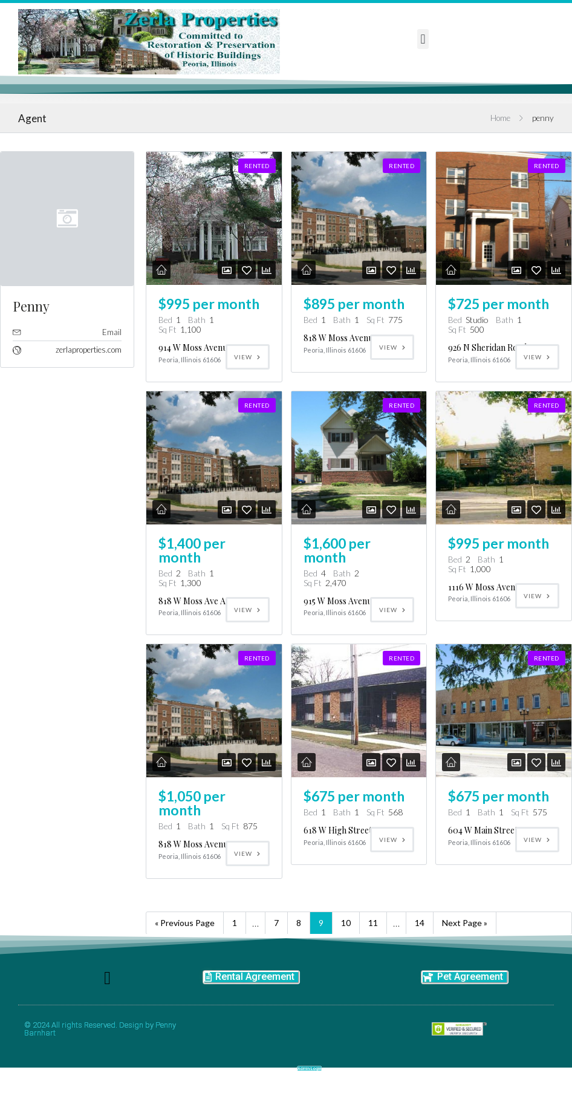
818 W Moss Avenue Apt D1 (354, 353)
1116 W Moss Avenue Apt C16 (502, 602)
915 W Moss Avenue (340, 616)
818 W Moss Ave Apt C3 (201, 616)
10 (346, 938)
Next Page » (464, 938)
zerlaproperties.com (89, 365)
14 (419, 938)
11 (373, 938)
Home (500, 133)
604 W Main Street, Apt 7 (495, 845)
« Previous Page (185, 938)
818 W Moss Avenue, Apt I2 (208, 859)
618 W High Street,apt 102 (353, 845)
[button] (423, 39)
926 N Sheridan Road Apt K (499, 362)
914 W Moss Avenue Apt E (206, 362)
